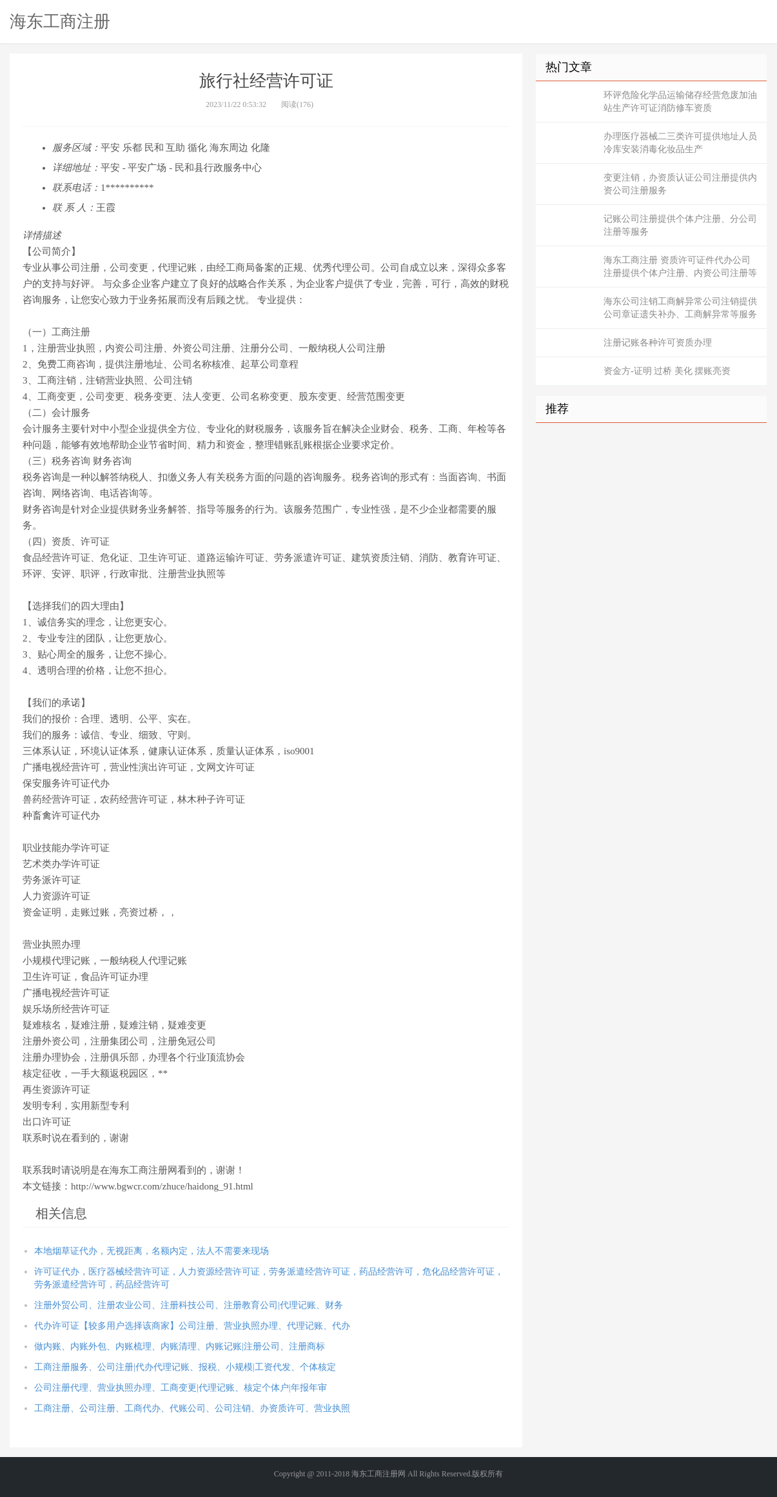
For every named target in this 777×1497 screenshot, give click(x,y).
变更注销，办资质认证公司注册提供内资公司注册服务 (680, 184)
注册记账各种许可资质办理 (658, 342)
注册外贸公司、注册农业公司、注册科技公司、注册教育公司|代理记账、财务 (188, 1305)
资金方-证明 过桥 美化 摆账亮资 (667, 371)
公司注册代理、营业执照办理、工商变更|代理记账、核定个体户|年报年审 (180, 1388)
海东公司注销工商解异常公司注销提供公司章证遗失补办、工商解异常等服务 (680, 308)
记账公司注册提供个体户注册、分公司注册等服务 (680, 225)
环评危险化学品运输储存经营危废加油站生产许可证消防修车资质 (680, 101)
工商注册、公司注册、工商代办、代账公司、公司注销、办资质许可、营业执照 (192, 1408)
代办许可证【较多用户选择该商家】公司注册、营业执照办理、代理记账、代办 (192, 1326)
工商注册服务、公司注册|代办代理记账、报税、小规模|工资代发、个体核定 (185, 1367)
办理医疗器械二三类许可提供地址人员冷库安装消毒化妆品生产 (680, 143)
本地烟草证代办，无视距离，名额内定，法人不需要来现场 (151, 1251)
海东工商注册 (60, 21)
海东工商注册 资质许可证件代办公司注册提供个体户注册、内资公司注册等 (680, 266)
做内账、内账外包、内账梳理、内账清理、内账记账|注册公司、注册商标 (179, 1346)
